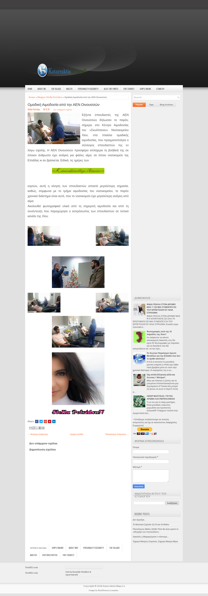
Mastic (69, 88)
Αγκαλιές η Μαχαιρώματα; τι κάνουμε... (151, 536)
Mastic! (33, 555)
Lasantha (114, 590)
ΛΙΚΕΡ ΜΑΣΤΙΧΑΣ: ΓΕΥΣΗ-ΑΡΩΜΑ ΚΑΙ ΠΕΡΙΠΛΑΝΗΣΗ (161, 397)
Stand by (160, 88)
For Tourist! (68, 555)
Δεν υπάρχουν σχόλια (62, 109)
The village (56, 88)
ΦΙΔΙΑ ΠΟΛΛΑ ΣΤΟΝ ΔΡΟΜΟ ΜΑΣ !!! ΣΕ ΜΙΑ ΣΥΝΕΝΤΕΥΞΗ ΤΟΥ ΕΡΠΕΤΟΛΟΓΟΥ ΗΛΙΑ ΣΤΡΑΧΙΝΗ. (161, 308)
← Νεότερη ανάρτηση (38, 434)
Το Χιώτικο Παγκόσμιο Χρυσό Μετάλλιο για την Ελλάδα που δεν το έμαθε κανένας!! (163, 356)
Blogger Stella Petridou (49, 97)
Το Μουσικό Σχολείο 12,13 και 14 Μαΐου (151, 524)
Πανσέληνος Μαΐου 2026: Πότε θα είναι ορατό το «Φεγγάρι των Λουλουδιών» (155, 530)
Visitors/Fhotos (50, 555)
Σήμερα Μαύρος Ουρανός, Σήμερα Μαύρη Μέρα (155, 541)
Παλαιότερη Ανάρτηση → (117, 434)
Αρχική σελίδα (76, 434)
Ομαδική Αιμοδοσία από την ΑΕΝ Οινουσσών (64, 104)
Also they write (111, 88)
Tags (151, 105)
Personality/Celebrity (88, 88)
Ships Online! (57, 547)
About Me (41, 88)
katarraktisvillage (112, 586)
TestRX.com (31, 567)
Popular (139, 105)
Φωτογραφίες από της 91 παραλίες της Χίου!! (159, 333)
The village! (114, 547)
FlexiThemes (103, 590)
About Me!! (73, 547)
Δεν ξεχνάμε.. (139, 519)
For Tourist (129, 88)
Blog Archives (166, 105)
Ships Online (145, 88)
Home (30, 88)
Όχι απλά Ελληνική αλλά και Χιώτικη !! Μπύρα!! (161, 376)
